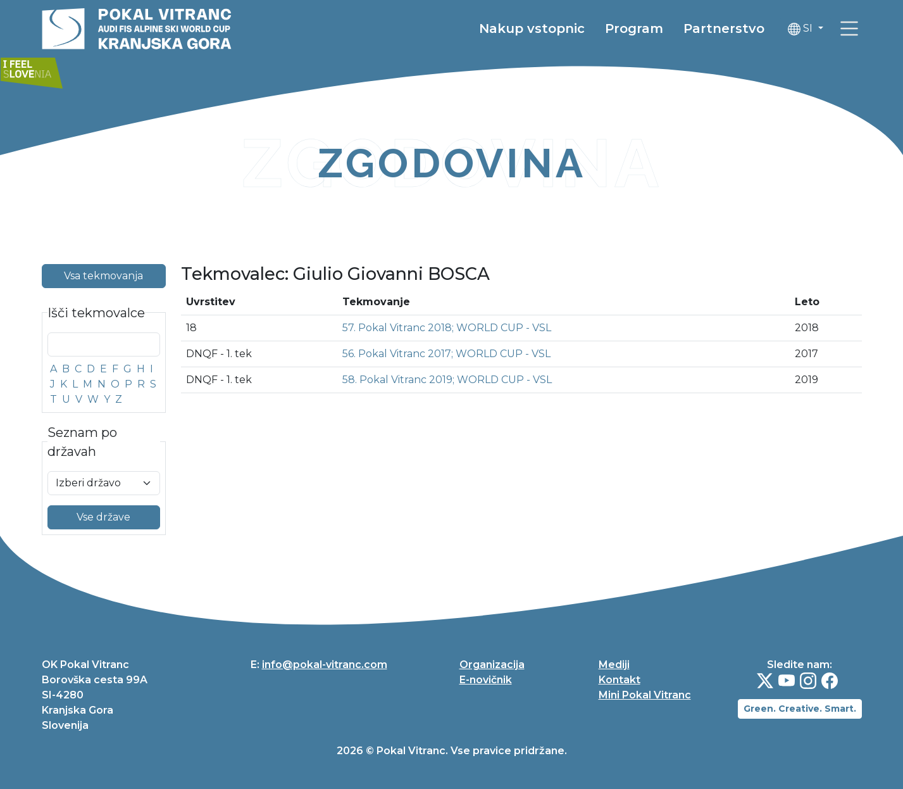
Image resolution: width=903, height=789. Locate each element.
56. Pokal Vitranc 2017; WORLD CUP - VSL (446, 354)
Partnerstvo (723, 28)
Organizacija (492, 665)
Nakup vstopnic (532, 28)
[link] (849, 28)
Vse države (103, 517)
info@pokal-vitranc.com (324, 665)
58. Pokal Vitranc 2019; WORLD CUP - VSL (447, 380)
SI (801, 28)
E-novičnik (485, 680)
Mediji (614, 665)
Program (634, 28)
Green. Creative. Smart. (800, 708)
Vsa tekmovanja (103, 276)
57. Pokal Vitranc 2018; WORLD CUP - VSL (446, 328)
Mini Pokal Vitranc (645, 695)
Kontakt (619, 680)
